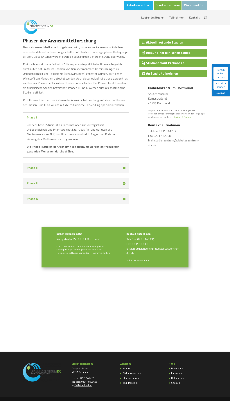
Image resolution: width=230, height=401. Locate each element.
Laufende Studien (152, 18)
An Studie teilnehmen (162, 73)
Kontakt (194, 18)
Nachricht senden (221, 85)
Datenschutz (177, 378)
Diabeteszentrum (138, 5)
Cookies (175, 383)
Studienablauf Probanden (165, 62)
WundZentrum (194, 5)
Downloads (177, 368)
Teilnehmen (176, 18)
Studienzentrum (168, 5)
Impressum (177, 373)
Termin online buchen (221, 73)
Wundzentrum (130, 383)
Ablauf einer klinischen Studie (168, 52)
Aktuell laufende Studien (165, 42)
